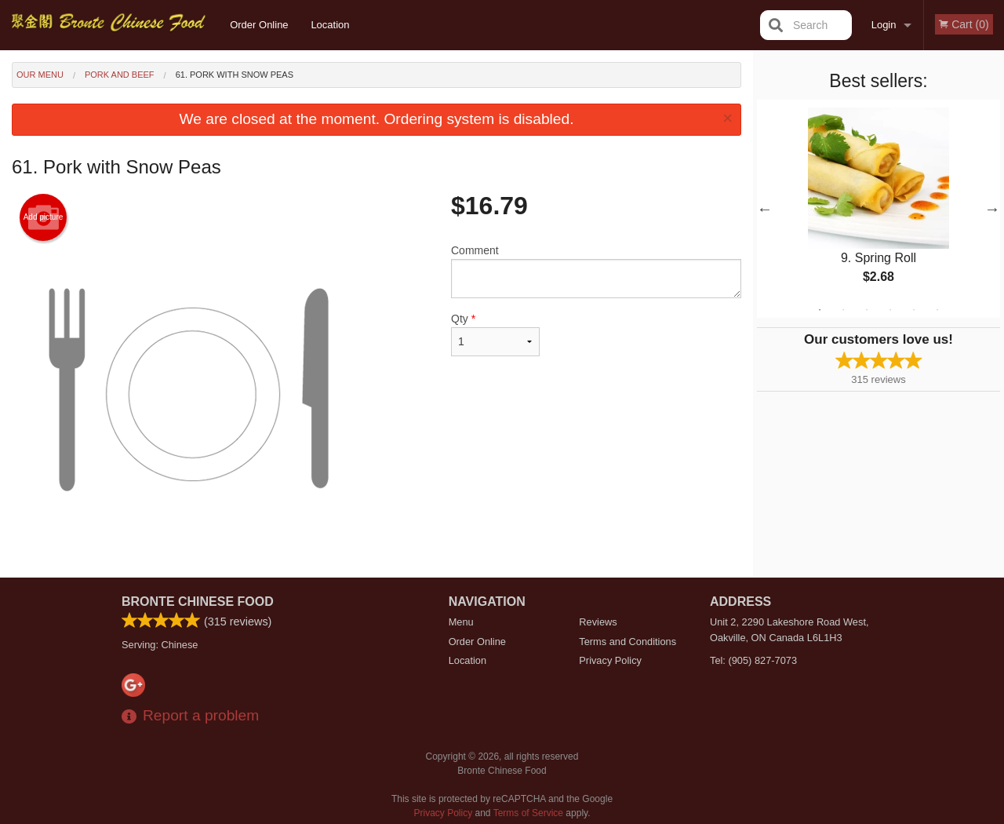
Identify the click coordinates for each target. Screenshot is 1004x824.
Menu (461, 622)
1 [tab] (820, 310)
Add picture (44, 217)
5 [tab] (914, 310)
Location (330, 25)
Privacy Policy (610, 660)
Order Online (259, 25)
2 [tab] (843, 310)
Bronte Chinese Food (198, 601)
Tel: (753, 660)
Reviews (598, 622)
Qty (495, 334)
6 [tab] (937, 310)
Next (992, 209)
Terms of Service (528, 813)
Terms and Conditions (627, 641)
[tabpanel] (878, 209)
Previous (765, 209)
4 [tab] (890, 310)
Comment (596, 271)
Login (884, 25)
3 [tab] (867, 310)
